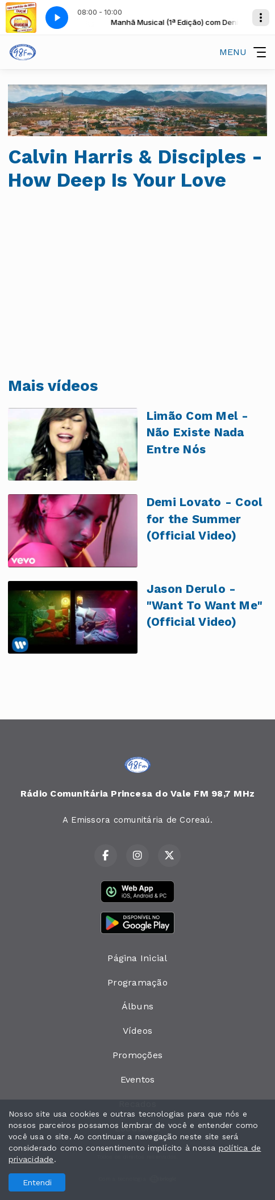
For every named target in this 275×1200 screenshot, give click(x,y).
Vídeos (137, 1030)
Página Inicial (137, 958)
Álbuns (137, 1006)
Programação (137, 982)
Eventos (137, 1079)
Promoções (138, 1055)
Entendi (37, 1182)
